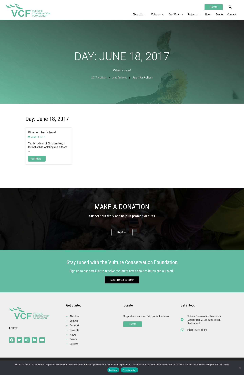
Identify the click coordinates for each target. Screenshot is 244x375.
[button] (230, 7)
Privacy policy (130, 370)
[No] (239, 367)
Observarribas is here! (42, 132)
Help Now (122, 232)
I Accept (113, 370)
